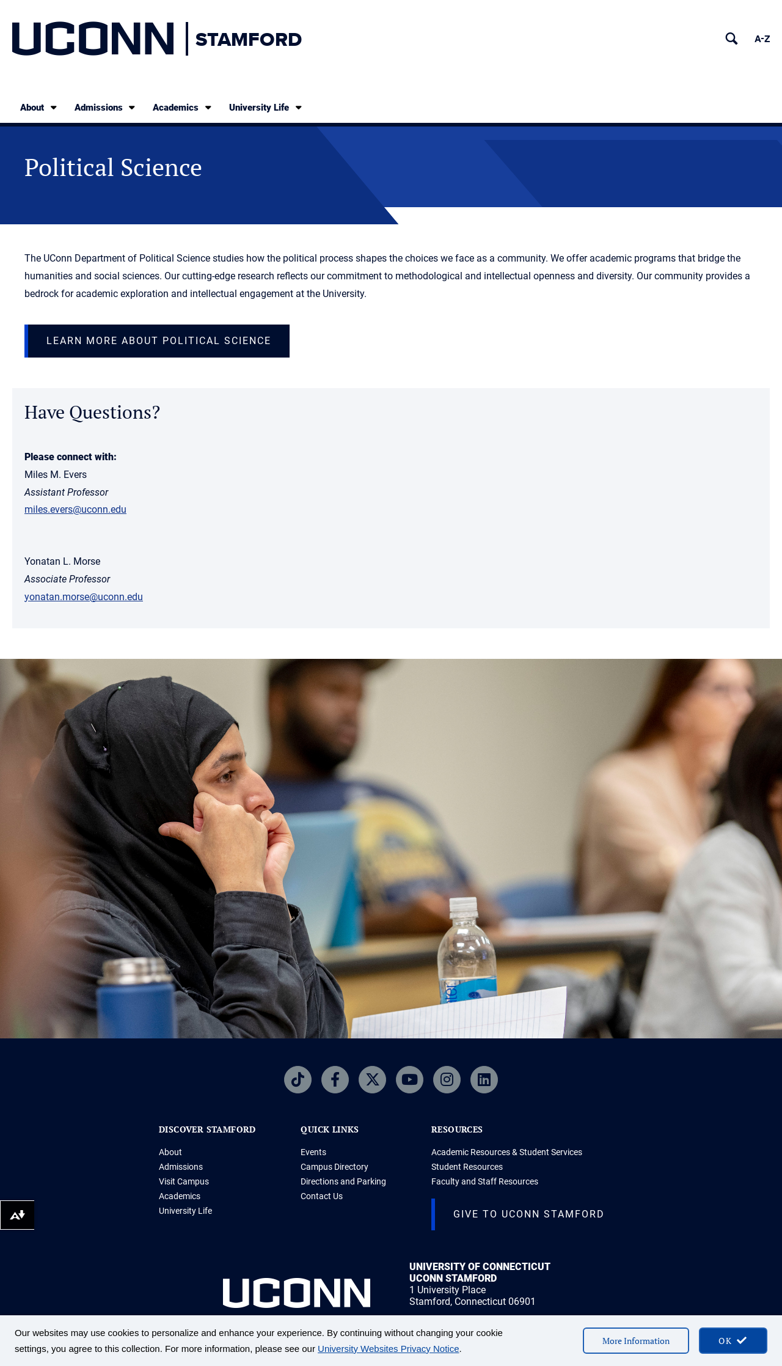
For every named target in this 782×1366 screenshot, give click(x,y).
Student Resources (467, 1167)
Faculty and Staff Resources (484, 1181)
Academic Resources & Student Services (506, 1152)
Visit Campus (184, 1181)
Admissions (106, 107)
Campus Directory (334, 1167)
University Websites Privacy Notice (388, 1348)
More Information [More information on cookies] (636, 1340)
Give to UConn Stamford (529, 1214)
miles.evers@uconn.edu (75, 509)
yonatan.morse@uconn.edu (83, 597)
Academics (183, 107)
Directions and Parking (343, 1181)
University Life (266, 107)
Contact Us (322, 1196)
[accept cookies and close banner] (733, 1340)
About (39, 107)
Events (313, 1152)
